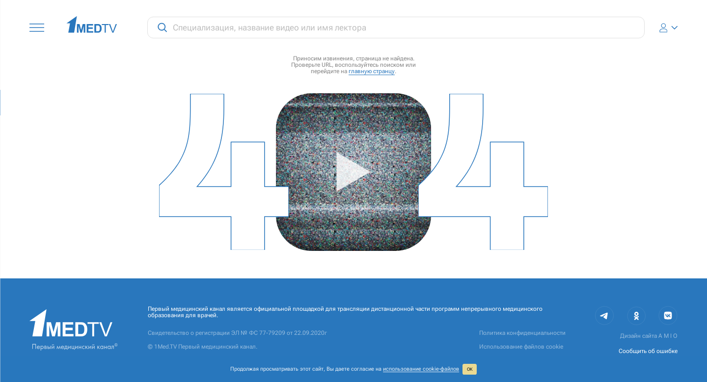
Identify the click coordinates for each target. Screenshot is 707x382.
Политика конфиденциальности (522, 332)
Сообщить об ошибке (648, 351)
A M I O (668, 335)
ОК (470, 369)
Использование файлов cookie (521, 346)
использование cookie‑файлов (421, 369)
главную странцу (372, 71)
